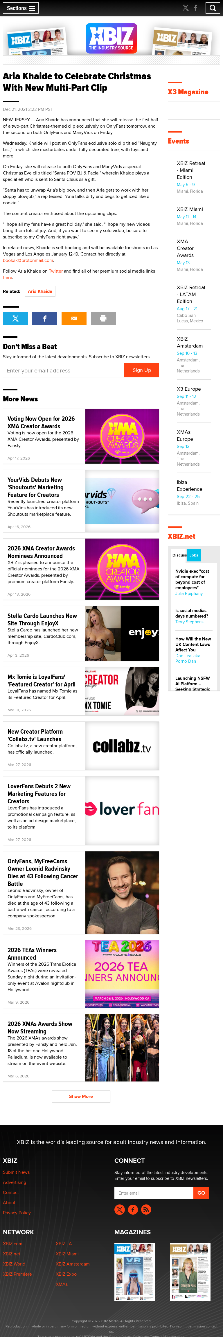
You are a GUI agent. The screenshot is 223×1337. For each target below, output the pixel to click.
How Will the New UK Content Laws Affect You (193, 644)
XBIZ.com (12, 1243)
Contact (11, 1192)
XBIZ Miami (190, 209)
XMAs (62, 1284)
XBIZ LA (64, 1243)
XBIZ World (14, 1264)
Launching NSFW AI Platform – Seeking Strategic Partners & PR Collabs (192, 689)
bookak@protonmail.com (28, 260)
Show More (81, 1096)
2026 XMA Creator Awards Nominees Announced (41, 551)
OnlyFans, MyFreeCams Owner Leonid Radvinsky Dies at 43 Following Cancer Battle (43, 872)
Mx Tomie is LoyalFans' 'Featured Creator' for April (41, 680)
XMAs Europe (185, 435)
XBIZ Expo (66, 1274)
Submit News (16, 1172)
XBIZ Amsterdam (190, 342)
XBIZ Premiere (17, 1274)
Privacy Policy (17, 1212)
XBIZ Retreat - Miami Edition (191, 170)
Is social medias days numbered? (191, 613)
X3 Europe (189, 388)
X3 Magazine (188, 92)
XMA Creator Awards (185, 248)
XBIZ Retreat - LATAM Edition (191, 294)
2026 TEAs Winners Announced (32, 953)
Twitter (56, 271)
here (7, 277)
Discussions (179, 555)
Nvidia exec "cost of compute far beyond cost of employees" (192, 579)
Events (178, 141)
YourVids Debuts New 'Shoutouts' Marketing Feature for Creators (36, 487)
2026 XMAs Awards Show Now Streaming (40, 1027)
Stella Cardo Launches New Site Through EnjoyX (42, 619)
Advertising (14, 1182)
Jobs (194, 555)
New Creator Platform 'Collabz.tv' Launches (35, 735)
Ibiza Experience (189, 485)
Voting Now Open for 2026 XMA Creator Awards (41, 422)
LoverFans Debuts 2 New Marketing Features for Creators (39, 793)
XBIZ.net (181, 536)
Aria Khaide (40, 291)
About (9, 1202)
